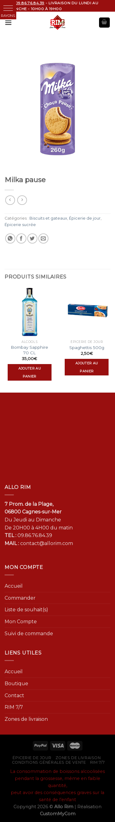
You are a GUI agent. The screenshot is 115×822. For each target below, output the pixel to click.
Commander (20, 598)
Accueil (14, 586)
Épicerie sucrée (20, 224)
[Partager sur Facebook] (21, 238)
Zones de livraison (26, 719)
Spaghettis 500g (86, 347)
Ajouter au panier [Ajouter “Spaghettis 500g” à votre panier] (86, 367)
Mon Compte (21, 621)
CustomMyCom (57, 813)
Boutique (16, 683)
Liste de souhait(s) (26, 610)
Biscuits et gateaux (48, 218)
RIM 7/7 (14, 707)
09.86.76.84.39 (34, 535)
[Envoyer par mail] (43, 238)
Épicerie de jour (85, 218)
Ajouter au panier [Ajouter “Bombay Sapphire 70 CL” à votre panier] (29, 372)
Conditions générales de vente (49, 762)
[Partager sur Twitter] (32, 238)
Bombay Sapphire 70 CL (29, 350)
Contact (14, 695)
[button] (8, 8)
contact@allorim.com (46, 543)
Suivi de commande (29, 633)
